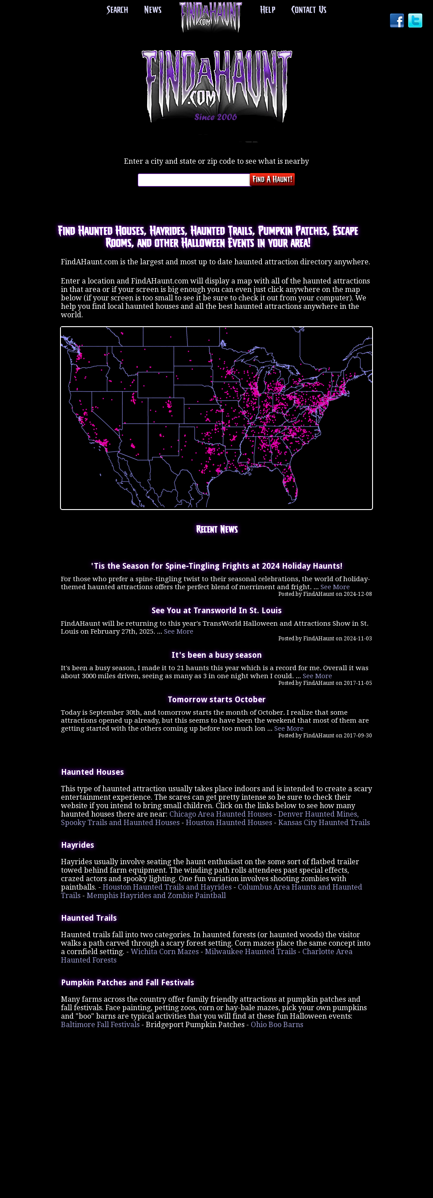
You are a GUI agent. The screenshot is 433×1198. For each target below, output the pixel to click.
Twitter (416, 21)
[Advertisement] (216, 1085)
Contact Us (307, 10)
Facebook (398, 21)
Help (267, 10)
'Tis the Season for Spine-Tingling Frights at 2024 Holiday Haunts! (216, 566)
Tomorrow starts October (217, 699)
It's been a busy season (217, 655)
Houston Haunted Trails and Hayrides (167, 887)
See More (335, 587)
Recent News (216, 530)
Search (118, 10)
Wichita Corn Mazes (165, 951)
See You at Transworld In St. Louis (217, 610)
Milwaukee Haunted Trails (250, 951)
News (153, 10)
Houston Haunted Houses (229, 822)
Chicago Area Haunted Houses (220, 814)
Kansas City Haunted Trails (324, 822)
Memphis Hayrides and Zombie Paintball (156, 895)
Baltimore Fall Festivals (100, 1024)
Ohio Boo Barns (277, 1024)
